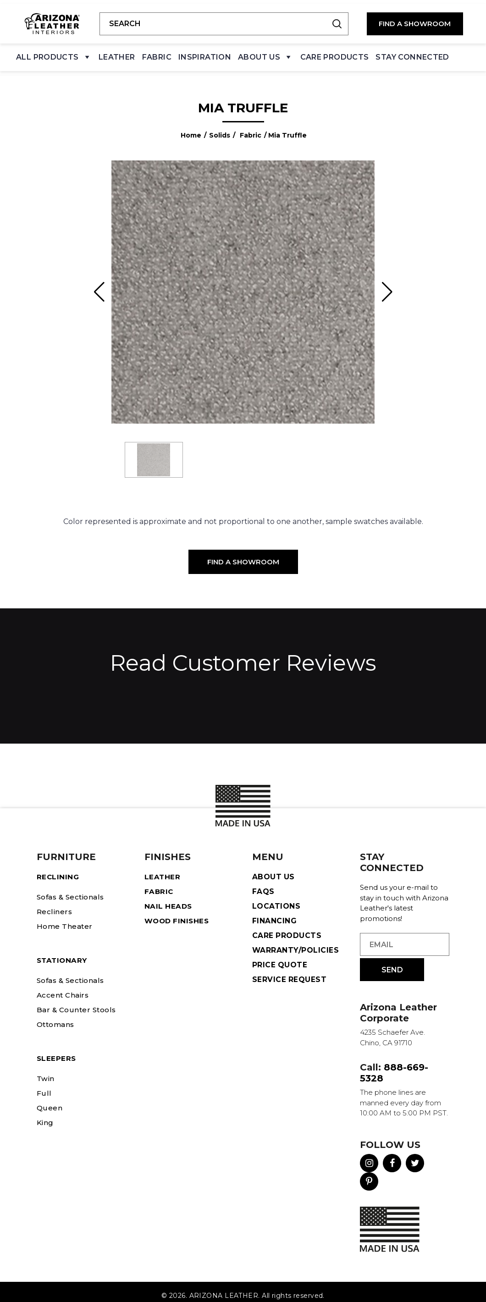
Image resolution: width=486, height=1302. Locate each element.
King (46, 1115)
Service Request (289, 972)
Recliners (54, 904)
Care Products (334, 53)
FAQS (263, 884)
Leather (117, 53)
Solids (219, 128)
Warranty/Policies (296, 942)
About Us (265, 55)
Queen (49, 1100)
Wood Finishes (178, 913)
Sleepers (57, 1051)
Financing (274, 913)
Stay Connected (412, 53)
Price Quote (280, 957)
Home (191, 128)
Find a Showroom (243, 554)
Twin (46, 1071)
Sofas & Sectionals (73, 889)
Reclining (58, 869)
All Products (54, 55)
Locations (276, 898)
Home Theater (65, 919)
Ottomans (57, 1017)
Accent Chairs (64, 987)
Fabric (156, 53)
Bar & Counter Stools (78, 1002)
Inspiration (204, 53)
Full (43, 1085)
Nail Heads (168, 898)
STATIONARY (63, 953)
